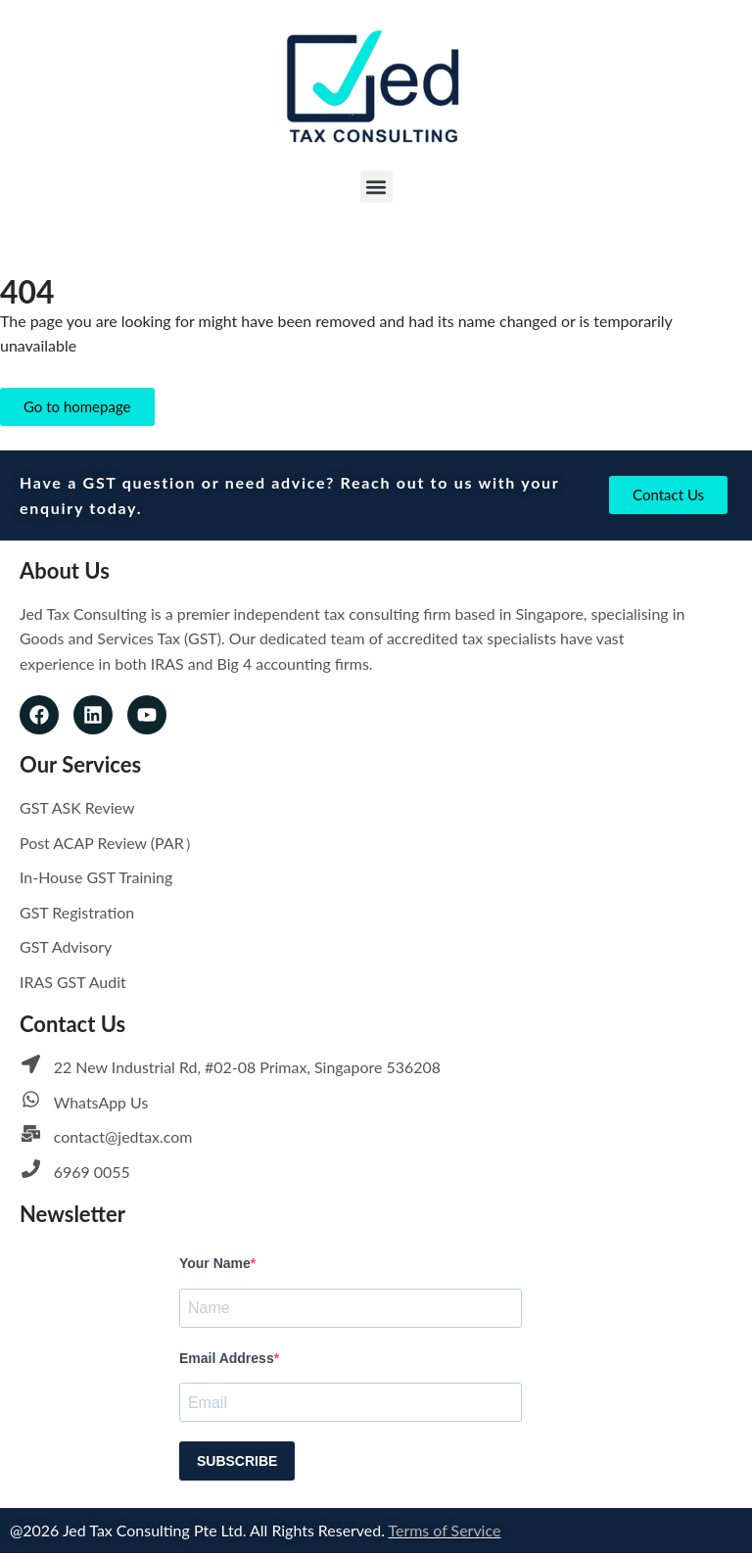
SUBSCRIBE (237, 1462)
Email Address (226, 1359)
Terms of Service (446, 1531)
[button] (376, 186)
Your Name (215, 1265)
